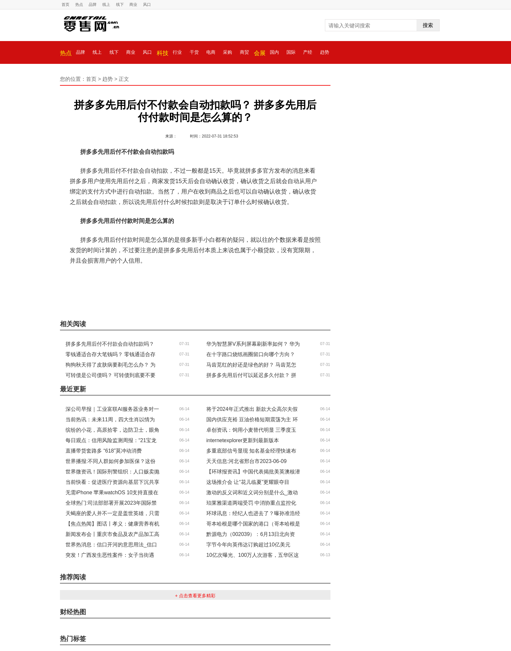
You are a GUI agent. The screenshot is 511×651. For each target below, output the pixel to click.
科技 (162, 53)
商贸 (244, 52)
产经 (307, 52)
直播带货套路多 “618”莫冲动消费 (104, 451)
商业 (133, 4)
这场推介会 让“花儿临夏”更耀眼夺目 (247, 482)
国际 (291, 52)
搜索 (428, 25)
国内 (274, 52)
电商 (210, 52)
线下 (120, 4)
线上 (106, 4)
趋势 (324, 52)
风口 (147, 4)
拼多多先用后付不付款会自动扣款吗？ (155, 280)
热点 (79, 4)
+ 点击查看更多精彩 (195, 595)
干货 (194, 52)
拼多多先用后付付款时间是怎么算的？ (256, 280)
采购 (227, 52)
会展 (260, 53)
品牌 (92, 4)
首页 (65, 4)
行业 (177, 52)
